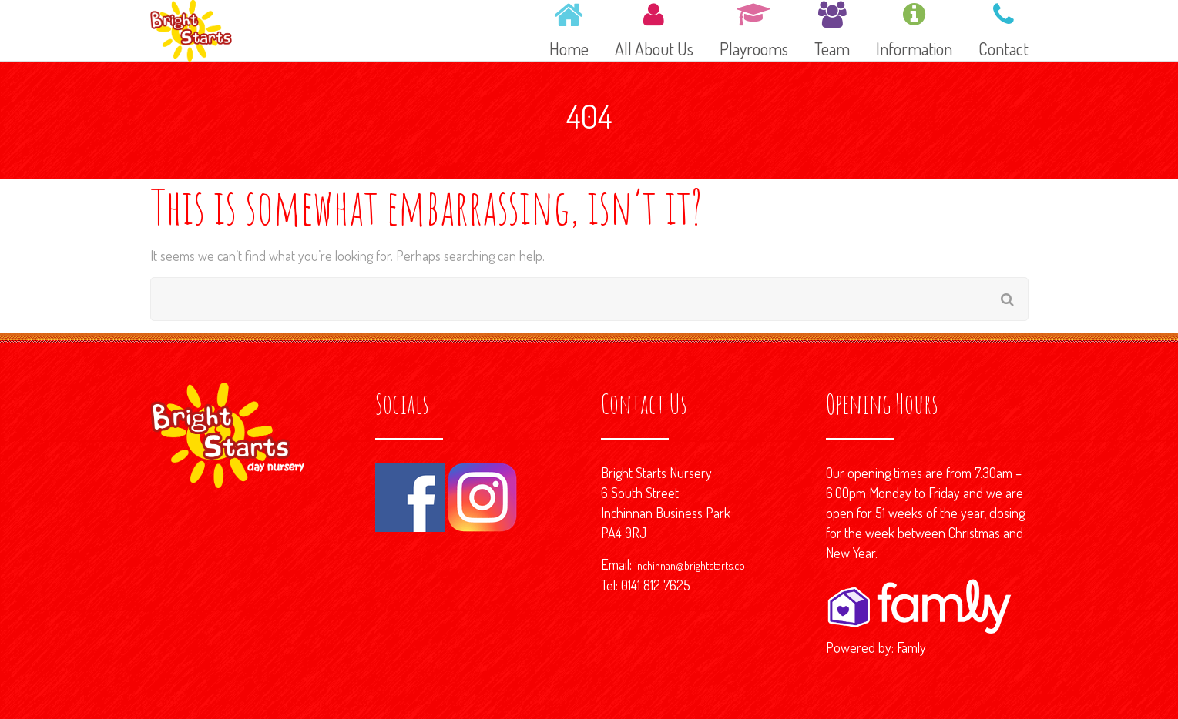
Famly (911, 647)
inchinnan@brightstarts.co (690, 565)
